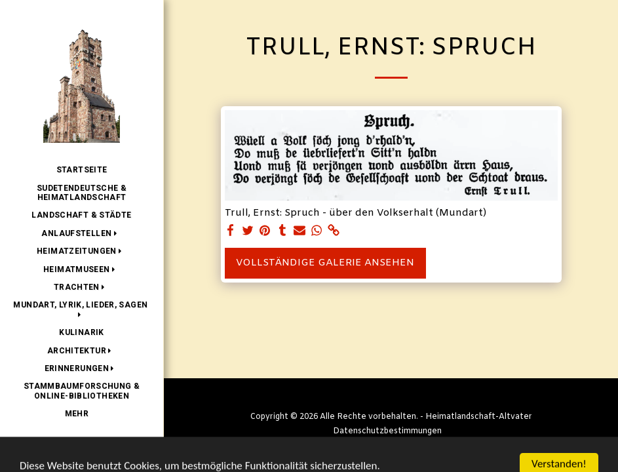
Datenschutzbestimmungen (387, 431)
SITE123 (348, 446)
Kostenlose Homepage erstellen (435, 446)
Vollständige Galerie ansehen (325, 262)
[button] (81, 233)
